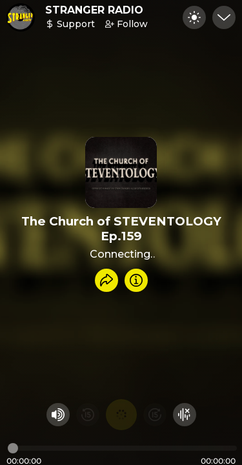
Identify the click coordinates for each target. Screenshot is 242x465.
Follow (126, 24)
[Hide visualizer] (184, 414)
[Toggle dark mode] (194, 17)
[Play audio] (121, 414)
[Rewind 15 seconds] (87, 414)
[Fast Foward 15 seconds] (154, 414)
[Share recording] (106, 280)
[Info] (136, 280)
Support (70, 24)
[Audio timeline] (122, 448)
